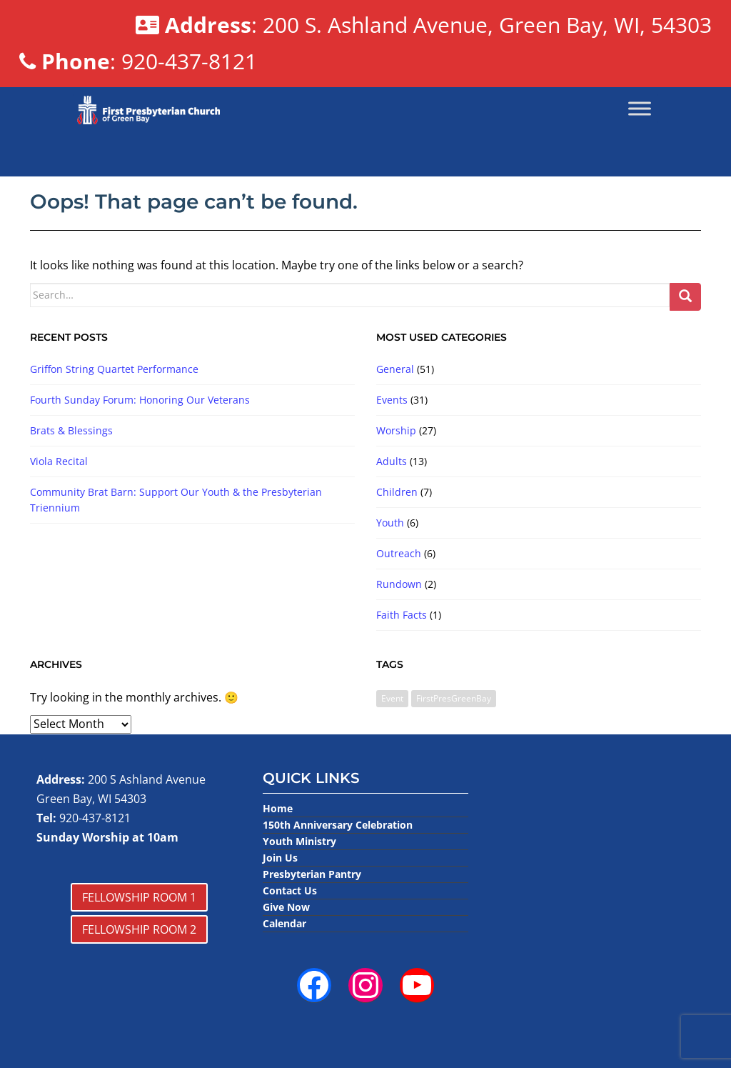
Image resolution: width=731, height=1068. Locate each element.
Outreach (398, 553)
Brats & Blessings (71, 430)
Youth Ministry (299, 841)
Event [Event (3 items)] (392, 698)
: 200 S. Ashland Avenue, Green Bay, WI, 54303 (423, 24)
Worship (396, 430)
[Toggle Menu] (639, 108)
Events (392, 399)
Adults (391, 461)
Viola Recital (59, 461)
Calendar (284, 923)
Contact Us (290, 890)
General (395, 369)
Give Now (286, 907)
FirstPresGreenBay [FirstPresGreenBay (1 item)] (453, 698)
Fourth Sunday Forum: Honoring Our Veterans (140, 399)
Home (278, 808)
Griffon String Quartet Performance (114, 369)
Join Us (280, 857)
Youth (390, 522)
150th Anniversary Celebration (338, 825)
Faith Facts (401, 615)
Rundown (399, 584)
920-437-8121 (95, 818)
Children (397, 492)
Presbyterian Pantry (312, 874)
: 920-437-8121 (138, 61)
